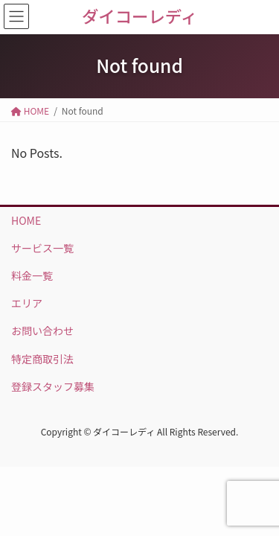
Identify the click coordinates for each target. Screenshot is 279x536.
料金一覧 (32, 275)
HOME (26, 220)
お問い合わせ (42, 330)
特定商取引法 (42, 358)
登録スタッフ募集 (52, 386)
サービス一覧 (42, 247)
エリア (26, 303)
